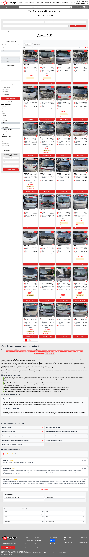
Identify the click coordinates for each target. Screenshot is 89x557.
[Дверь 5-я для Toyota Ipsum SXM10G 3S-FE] (30, 57)
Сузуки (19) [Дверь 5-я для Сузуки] (44, 351)
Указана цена (5, 89)
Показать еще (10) (49, 353)
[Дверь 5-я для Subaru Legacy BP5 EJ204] (47, 129)
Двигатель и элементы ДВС (11, 111)
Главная (21, 2)
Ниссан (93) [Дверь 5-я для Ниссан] (16, 351)
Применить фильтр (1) (11, 98)
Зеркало (24, 516)
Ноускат (65, 514)
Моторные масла (6, 150)
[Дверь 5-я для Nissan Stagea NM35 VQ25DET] (80, 238)
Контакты (72, 2)
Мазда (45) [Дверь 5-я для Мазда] (29, 351)
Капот (65, 516)
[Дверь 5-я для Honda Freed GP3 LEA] (63, 165)
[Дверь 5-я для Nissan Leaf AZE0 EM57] (80, 57)
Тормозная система (11, 138)
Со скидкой (4, 91)
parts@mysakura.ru (82, 3)
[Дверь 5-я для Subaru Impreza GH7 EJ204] (80, 93)
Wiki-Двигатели (38, 547)
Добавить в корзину (30, 83)
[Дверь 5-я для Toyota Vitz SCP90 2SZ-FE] (30, 129)
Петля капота (24, 521)
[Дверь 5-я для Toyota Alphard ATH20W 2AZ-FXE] (30, 165)
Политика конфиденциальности (8, 543)
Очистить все (36, 44)
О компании (65, 2)
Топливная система (11, 136)
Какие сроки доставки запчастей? (54, 440)
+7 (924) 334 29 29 (82, 1)
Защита (11, 115)
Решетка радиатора (65, 521)
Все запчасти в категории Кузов (12, 497)
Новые (3, 93)
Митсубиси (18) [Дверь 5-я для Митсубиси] (52, 351)
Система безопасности (11, 132)
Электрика (11, 148)
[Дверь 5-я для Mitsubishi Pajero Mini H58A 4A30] (47, 274)
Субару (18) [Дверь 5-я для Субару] (59, 351)
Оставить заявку (11, 169)
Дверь (65, 511)
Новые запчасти (50, 497)
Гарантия (58, 2)
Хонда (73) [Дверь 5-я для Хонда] (23, 351)
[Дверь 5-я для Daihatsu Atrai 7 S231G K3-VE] (63, 93)
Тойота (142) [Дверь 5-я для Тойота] (9, 351)
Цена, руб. (3, 81)
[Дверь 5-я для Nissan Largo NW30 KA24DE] (47, 165)
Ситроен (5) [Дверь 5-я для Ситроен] (66, 351)
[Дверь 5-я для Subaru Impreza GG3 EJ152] (63, 57)
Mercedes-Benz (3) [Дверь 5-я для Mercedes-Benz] (39, 353)
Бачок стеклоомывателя (65, 519)
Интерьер (11, 118)
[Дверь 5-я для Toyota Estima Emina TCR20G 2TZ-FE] (80, 274)
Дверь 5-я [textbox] (10, 45)
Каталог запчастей (29, 2)
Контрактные (5, 94)
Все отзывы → (44, 489)
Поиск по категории (6, 104)
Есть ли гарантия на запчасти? (53, 427)
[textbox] (10, 48)
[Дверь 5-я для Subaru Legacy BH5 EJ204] (80, 129)
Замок (11, 113)
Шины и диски (11, 145)
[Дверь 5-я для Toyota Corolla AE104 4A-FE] (63, 310)
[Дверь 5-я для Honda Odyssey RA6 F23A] (80, 165)
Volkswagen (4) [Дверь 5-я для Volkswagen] (79, 351)
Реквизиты (8, 547)
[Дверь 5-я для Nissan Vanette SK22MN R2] (63, 201)
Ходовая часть (11, 143)
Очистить (10, 101)
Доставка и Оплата (50, 2)
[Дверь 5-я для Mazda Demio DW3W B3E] (47, 57)
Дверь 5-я (24, 519)
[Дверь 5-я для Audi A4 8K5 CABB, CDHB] (30, 274)
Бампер (24, 514)
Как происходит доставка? (8, 431)
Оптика (11, 125)
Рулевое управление (11, 129)
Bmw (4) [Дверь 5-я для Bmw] (72, 351)
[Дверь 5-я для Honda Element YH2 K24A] (63, 274)
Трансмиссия (11, 141)
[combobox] (45, 7)
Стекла (11, 134)
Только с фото (5, 87)
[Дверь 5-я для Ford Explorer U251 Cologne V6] (63, 129)
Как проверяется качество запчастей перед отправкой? (15, 440)
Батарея (11, 106)
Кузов (11, 122)
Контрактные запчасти (9, 7)
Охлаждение (11, 127)
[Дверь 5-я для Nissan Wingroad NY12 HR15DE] (30, 201)
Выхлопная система (11, 108)
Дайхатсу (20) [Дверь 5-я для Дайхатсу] (37, 351)
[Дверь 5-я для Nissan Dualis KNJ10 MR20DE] (80, 310)
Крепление (11, 120)
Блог (42, 2)
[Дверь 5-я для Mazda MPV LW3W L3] (63, 238)
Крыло (24, 511)
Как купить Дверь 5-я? (7, 427)
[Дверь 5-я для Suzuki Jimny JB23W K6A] (47, 93)
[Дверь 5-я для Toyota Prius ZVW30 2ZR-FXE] (47, 310)
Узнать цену (64, 83)
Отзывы (37, 2)
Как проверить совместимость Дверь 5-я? (12, 444)
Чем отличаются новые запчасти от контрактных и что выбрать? (61, 431)
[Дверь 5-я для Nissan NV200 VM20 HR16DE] (80, 201)
